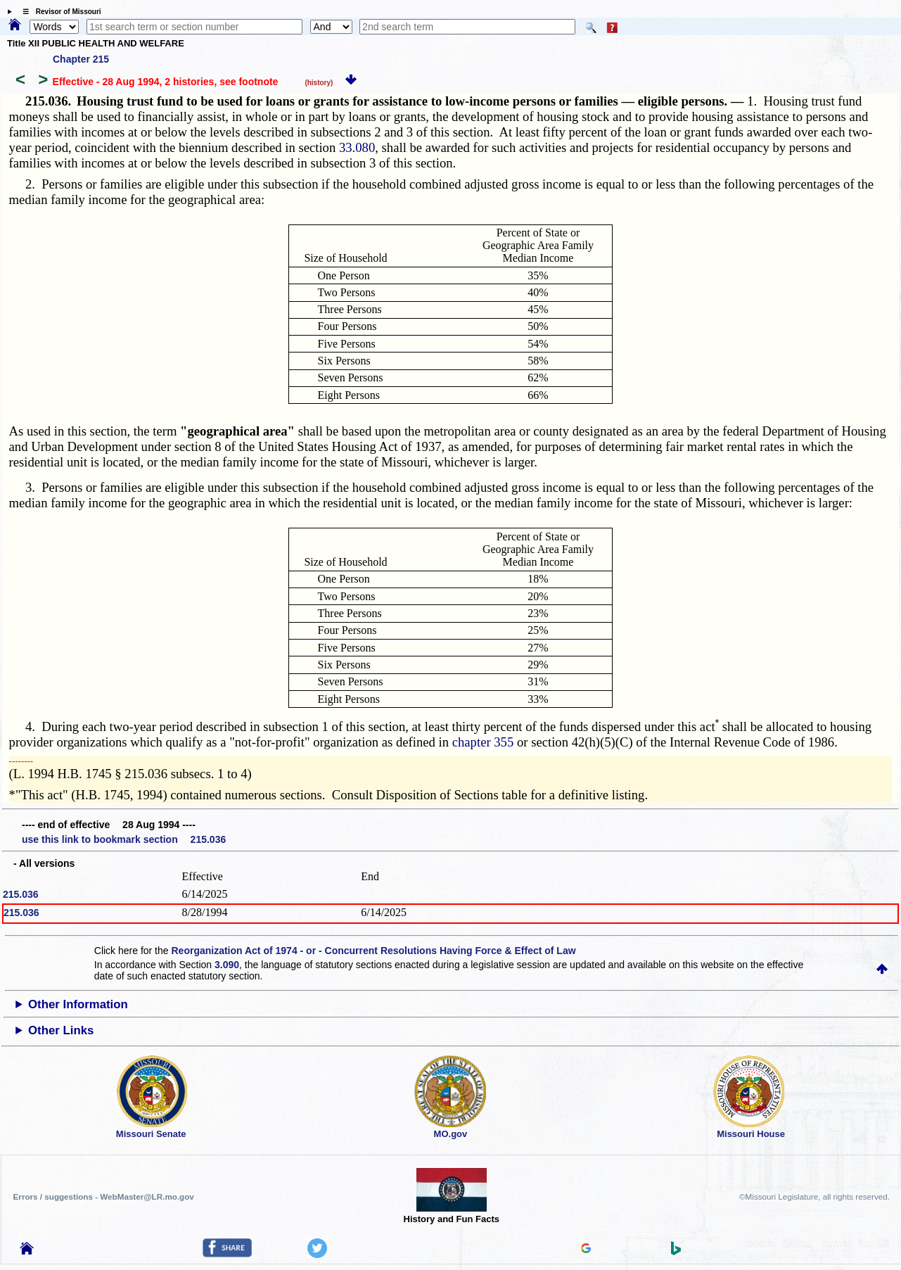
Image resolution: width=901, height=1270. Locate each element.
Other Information (78, 1004)
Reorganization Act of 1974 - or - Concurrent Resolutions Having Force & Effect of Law (373, 950)
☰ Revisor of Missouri (58, 11)
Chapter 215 (81, 59)
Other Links (61, 1030)
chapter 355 (483, 742)
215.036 (21, 894)
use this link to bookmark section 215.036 (124, 839)
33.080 (357, 147)
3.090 (227, 964)
